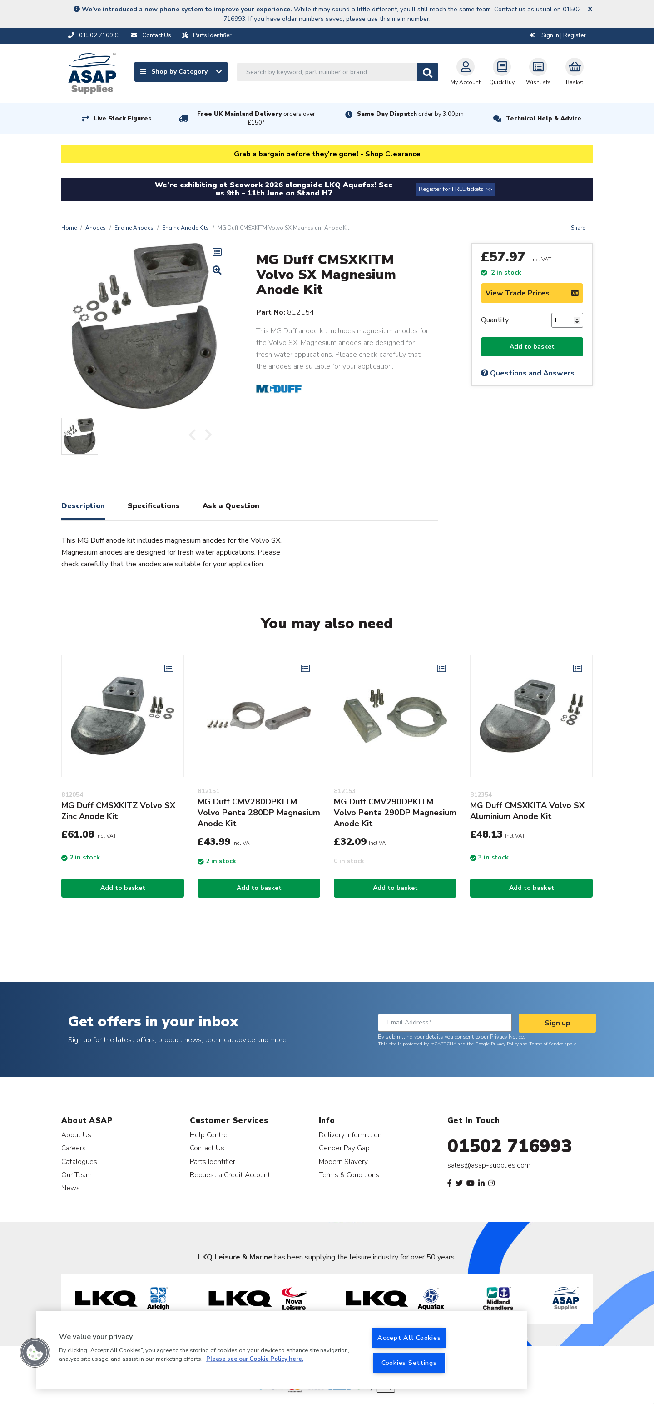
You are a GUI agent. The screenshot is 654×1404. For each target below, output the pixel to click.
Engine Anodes (134, 227)
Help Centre (209, 1134)
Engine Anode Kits (185, 227)
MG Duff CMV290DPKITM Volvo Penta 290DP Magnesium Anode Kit (395, 812)
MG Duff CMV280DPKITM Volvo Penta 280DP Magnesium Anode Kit (259, 812)
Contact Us (207, 1148)
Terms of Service (546, 1044)
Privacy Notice (507, 1036)
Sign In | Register (558, 35)
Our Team (76, 1174)
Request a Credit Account (230, 1174)
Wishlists (538, 72)
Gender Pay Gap (344, 1148)
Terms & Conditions (349, 1174)
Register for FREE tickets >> (455, 189)
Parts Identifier (212, 1161)
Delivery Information (350, 1134)
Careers (73, 1148)
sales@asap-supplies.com (488, 1165)
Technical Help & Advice (543, 119)
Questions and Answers (528, 373)
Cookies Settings (409, 1362)
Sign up (557, 1023)
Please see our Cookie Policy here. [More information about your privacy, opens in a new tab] (254, 1359)
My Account (466, 72)
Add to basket (532, 346)
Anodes (95, 227)
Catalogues (79, 1161)
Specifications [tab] (154, 506)
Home (69, 227)
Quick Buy (502, 72)
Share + (580, 227)
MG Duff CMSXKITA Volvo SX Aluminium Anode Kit (527, 811)
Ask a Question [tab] (231, 506)
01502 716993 (509, 1146)
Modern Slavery (343, 1161)
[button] (35, 1352)
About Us (76, 1134)
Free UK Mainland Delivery (256, 118)
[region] (281, 1350)
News (70, 1188)
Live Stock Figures (122, 119)
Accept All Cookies (409, 1337)
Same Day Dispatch (410, 114)
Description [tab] (83, 506)
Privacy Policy (505, 1044)
